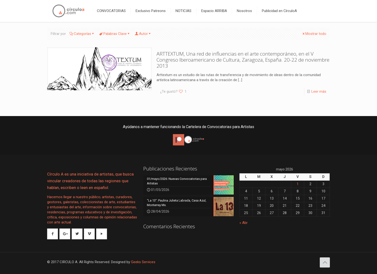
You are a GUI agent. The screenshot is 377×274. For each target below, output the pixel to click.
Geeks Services (143, 262)
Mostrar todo (314, 34)
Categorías (82, 34)
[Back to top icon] (325, 262)
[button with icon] (52, 233)
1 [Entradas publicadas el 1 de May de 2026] (298, 184)
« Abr (243, 223)
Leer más (318, 91)
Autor (143, 34)
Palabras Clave (114, 34)
